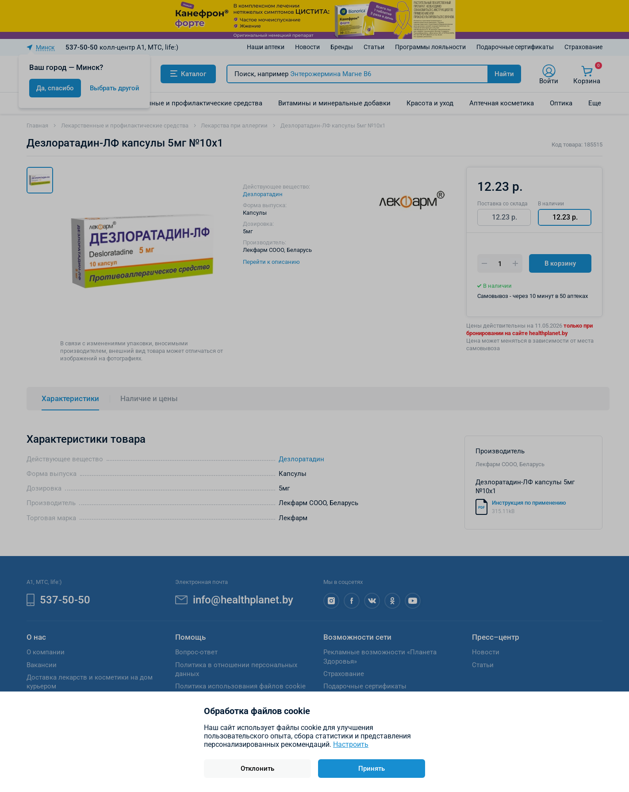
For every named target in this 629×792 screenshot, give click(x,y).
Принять (371, 769)
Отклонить (257, 769)
